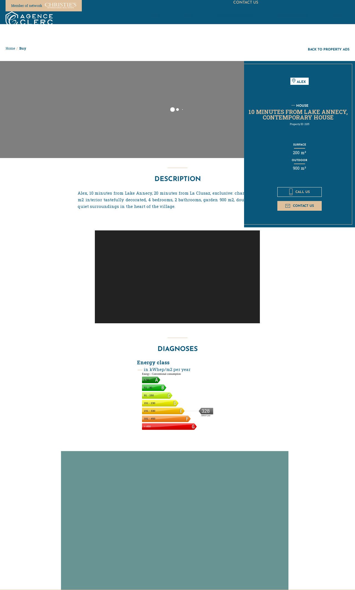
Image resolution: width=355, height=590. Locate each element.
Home (10, 48)
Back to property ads (328, 49)
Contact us (299, 205)
